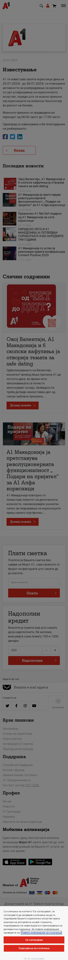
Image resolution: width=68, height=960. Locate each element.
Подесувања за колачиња (34, 948)
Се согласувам (34, 940)
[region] (34, 933)
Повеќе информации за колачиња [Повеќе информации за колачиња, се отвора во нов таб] (41, 932)
